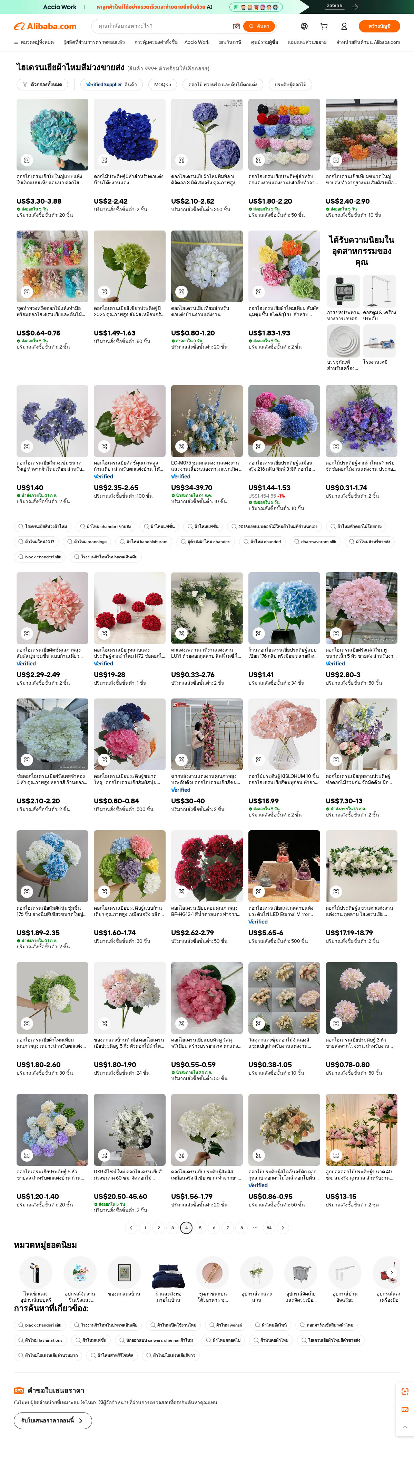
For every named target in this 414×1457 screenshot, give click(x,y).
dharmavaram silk (315, 542)
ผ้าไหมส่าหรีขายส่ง (369, 542)
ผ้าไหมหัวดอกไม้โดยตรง (356, 526)
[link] (405, 1391)
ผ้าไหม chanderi (262, 542)
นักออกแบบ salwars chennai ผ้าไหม (156, 1340)
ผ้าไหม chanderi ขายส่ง (105, 526)
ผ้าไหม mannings (87, 542)
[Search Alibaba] (163, 26)
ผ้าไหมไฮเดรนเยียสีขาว (170, 1355)
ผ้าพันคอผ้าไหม (271, 1340)
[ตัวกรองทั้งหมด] (42, 84)
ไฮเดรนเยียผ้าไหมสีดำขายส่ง (331, 1340)
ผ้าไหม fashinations (40, 1340)
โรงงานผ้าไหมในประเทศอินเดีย (105, 557)
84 (269, 1227)
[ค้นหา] (259, 26)
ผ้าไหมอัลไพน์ (271, 1325)
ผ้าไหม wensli (225, 1325)
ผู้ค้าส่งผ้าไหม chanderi (205, 542)
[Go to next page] (283, 1228)
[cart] (325, 27)
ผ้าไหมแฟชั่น (159, 526)
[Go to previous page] (131, 1228)
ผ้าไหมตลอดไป (223, 1340)
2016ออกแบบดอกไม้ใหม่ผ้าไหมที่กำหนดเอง (274, 526)
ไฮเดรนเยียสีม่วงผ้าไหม (42, 526)
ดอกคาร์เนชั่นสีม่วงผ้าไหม (326, 1325)
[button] (236, 26)
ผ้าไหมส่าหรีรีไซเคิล (112, 1355)
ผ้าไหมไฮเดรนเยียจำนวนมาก (48, 1355)
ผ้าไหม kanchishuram (144, 542)
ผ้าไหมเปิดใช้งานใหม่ (173, 1325)
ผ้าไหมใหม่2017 (36, 542)
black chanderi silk (39, 557)
